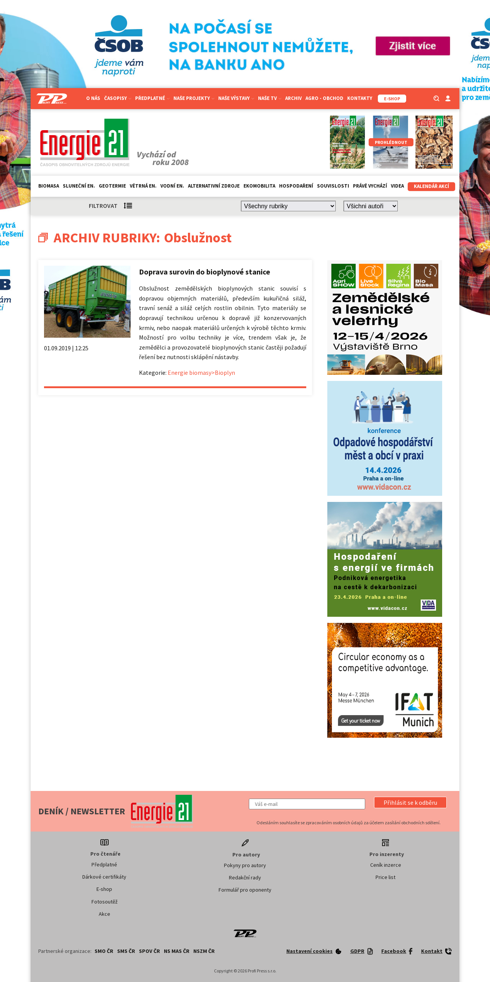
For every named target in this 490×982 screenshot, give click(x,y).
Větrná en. (143, 186)
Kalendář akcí (431, 186)
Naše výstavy (236, 98)
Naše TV (269, 98)
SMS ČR (126, 951)
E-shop (104, 889)
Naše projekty (193, 98)
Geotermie (112, 186)
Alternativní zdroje (214, 186)
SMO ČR (104, 951)
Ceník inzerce (385, 864)
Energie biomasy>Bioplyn (201, 372)
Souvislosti (333, 186)
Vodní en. (172, 186)
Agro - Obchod (324, 98)
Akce (104, 913)
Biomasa (48, 186)
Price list (385, 877)
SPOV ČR (149, 951)
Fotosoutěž (104, 901)
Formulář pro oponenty (245, 889)
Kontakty (359, 98)
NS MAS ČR (176, 951)
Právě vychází (370, 186)
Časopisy (117, 98)
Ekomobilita (259, 186)
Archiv (293, 98)
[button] (410, 802)
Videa (397, 186)
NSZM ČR (204, 951)
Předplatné (152, 98)
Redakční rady (245, 877)
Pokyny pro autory (245, 865)
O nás (93, 98)
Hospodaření (296, 186)
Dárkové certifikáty (104, 876)
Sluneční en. (79, 186)
